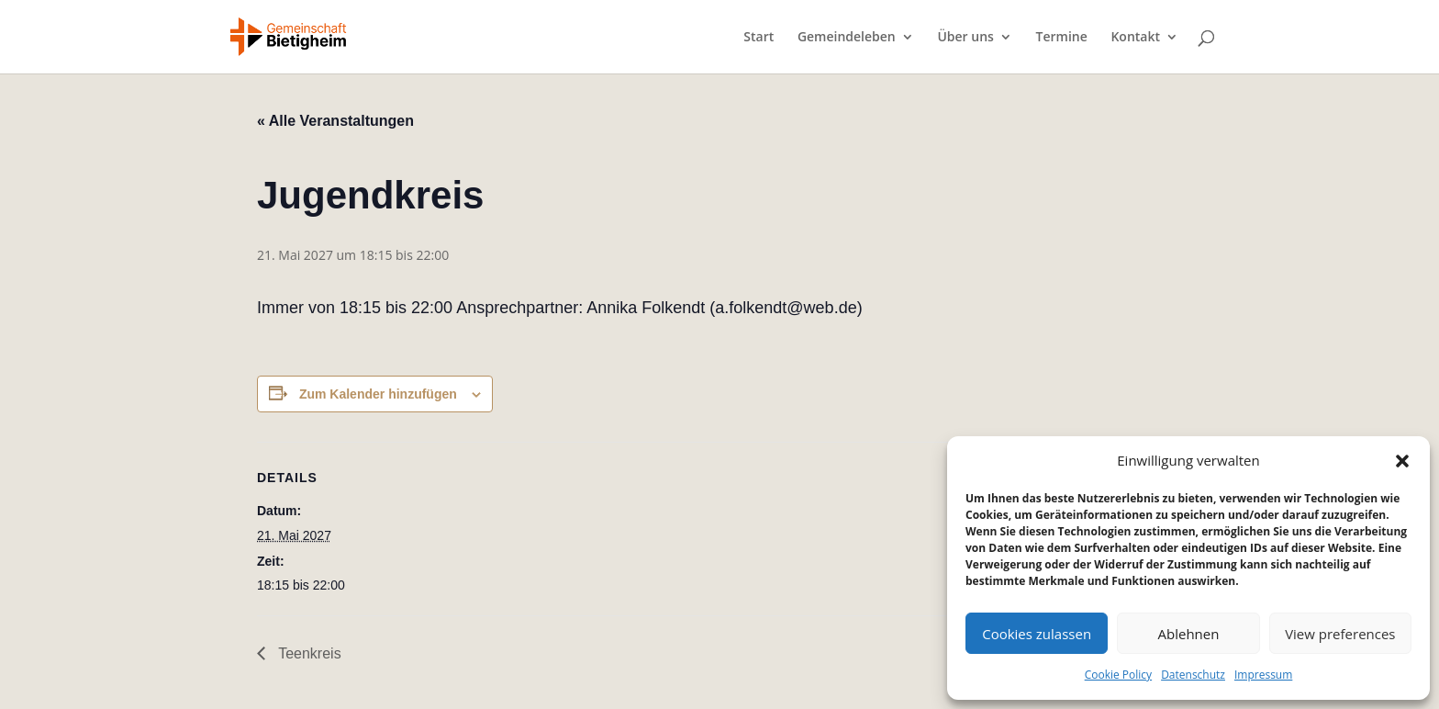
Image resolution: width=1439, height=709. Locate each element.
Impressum (1263, 674)
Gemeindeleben (847, 37)
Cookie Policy (1118, 674)
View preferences (1340, 634)
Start (758, 37)
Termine (1062, 37)
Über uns (965, 37)
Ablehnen (1189, 634)
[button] (1402, 461)
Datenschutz (1193, 674)
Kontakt (1135, 37)
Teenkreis (307, 653)
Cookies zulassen (1036, 634)
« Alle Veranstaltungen (335, 121)
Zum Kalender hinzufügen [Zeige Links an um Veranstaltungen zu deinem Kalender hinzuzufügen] (378, 394)
